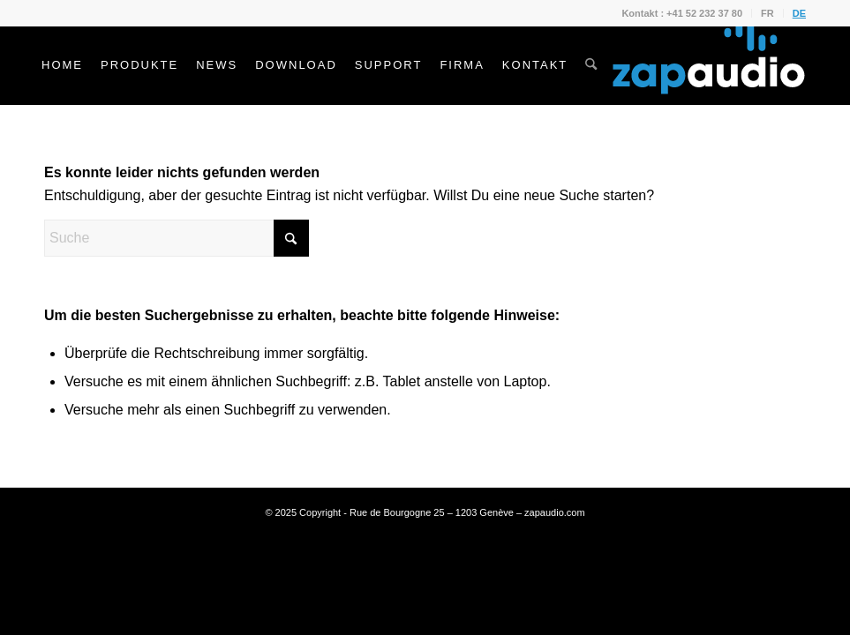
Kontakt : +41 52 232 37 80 (681, 13)
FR (767, 13)
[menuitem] (682, 13)
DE (799, 13)
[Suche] (591, 65)
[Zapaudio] (709, 65)
